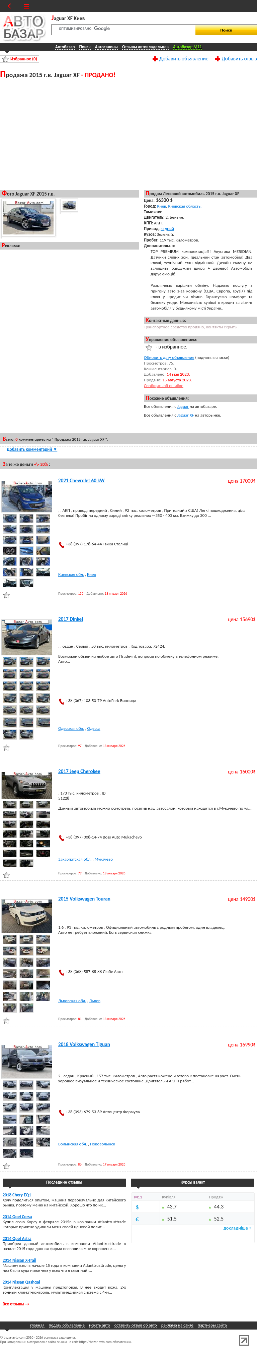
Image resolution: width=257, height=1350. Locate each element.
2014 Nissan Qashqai (21, 1282)
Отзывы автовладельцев (145, 46)
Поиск (85, 46)
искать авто (99, 1325)
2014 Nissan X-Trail (19, 1260)
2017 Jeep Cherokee (79, 771)
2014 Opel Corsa (17, 1216)
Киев (161, 206)
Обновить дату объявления (169, 357)
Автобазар (65, 46)
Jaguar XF (185, 415)
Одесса (93, 728)
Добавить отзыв (239, 58)
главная (37, 1325)
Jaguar (183, 406)
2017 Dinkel (70, 619)
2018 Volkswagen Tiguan (84, 1044)
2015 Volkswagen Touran (84, 899)
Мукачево (103, 859)
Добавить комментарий (32, 449)
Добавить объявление (183, 58)
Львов (94, 1000)
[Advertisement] (69, 134)
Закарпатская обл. (74, 859)
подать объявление (67, 1325)
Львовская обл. (72, 1000)
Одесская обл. (71, 728)
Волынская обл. (72, 1143)
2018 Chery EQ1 (17, 1194)
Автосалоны (106, 46)
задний (167, 228)
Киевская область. (185, 206)
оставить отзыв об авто (135, 1325)
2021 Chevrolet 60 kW (81, 481)
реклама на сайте (177, 1325)
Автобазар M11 (187, 46)
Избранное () (23, 58)
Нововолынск (102, 1143)
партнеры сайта (212, 1325)
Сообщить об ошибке (163, 385)
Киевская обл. (71, 574)
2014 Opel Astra (17, 1238)
